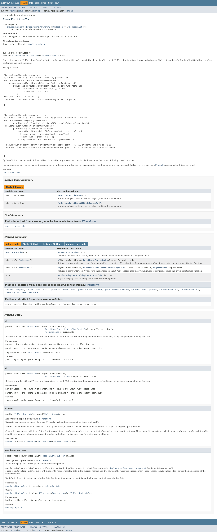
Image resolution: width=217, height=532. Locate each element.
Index (50, 3)
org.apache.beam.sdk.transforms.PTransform (28, 27)
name (7, 226)
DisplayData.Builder (92, 275)
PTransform (18, 56)
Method (37, 11)
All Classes (59, 8)
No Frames (44, 8)
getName (153, 290)
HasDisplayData (36, 44)
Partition (24, 260)
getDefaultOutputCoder (63, 290)
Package (15, 3)
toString (10, 292)
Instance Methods (52, 244)
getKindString (139, 290)
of (59, 260)
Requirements (160, 268)
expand (61, 252)
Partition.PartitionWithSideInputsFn (78, 203)
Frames (33, 8)
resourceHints (20, 226)
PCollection (57, 27)
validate (21, 292)
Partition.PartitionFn (70, 195)
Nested (13, 11)
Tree (31, 3)
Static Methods (31, 244)
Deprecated (40, 3)
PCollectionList (75, 27)
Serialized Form (11, 173)
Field (20, 11)
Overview (5, 3)
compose (9, 290)
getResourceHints (168, 290)
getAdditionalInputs (37, 290)
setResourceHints (189, 290)
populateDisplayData (69, 275)
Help (57, 3)
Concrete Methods (76, 244)
